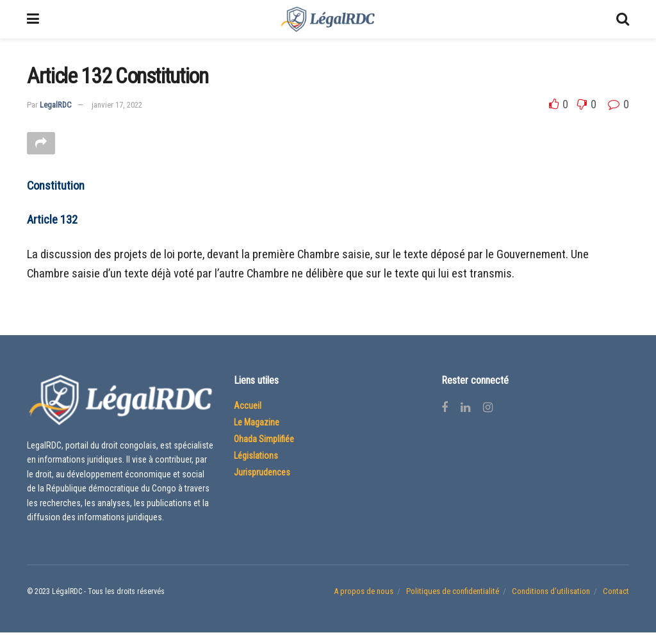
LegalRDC (56, 105)
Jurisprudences (262, 475)
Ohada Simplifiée (264, 441)
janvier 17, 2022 (117, 105)
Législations (256, 458)
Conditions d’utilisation (551, 593)
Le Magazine (256, 425)
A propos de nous (363, 593)
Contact (616, 593)
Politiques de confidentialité (452, 593)
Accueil (247, 408)
